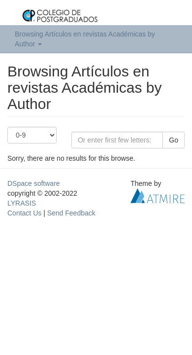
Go (173, 140)
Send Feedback (71, 213)
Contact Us (24, 213)
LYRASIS (21, 203)
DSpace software (33, 183)
